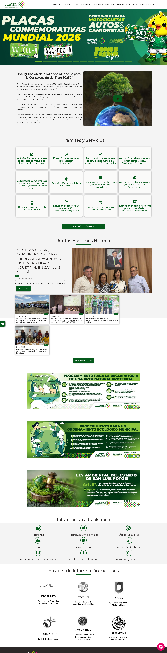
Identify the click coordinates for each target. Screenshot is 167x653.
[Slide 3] (61, 61)
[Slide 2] (53, 61)
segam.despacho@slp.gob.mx (133, 631)
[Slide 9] (105, 61)
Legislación (122, 4)
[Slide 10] (113, 61)
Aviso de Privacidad (142, 4)
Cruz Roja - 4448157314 (95, 634)
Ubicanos (67, 4)
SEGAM (54, 4)
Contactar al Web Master (107, 650)
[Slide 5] (76, 61)
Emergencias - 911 (92, 641)
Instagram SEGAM (58, 627)
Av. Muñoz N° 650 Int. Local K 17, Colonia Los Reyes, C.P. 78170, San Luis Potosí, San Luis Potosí (134, 636)
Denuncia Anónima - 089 (95, 638)
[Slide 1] (46, 61)
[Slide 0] (38, 61)
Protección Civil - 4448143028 (97, 627)
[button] (32, 158)
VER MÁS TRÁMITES (83, 225)
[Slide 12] (128, 61)
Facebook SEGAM (57, 631)
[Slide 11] (120, 61)
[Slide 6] (83, 61)
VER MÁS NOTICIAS (83, 329)
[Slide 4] (68, 61)
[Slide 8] (98, 61)
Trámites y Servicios (102, 4)
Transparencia (81, 4)
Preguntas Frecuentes (24, 630)
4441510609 (125, 627)
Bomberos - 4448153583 (95, 631)
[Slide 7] (91, 61)
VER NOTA (23, 287)
